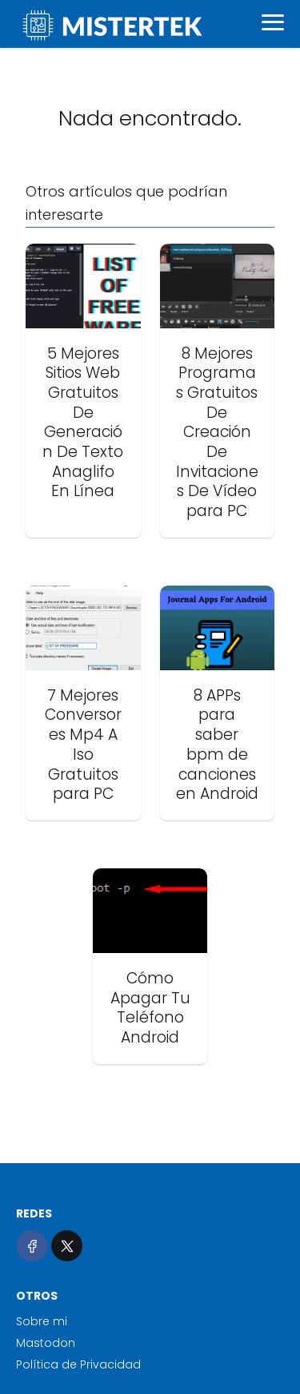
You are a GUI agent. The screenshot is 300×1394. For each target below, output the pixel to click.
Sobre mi (41, 1321)
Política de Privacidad (78, 1364)
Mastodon (45, 1343)
